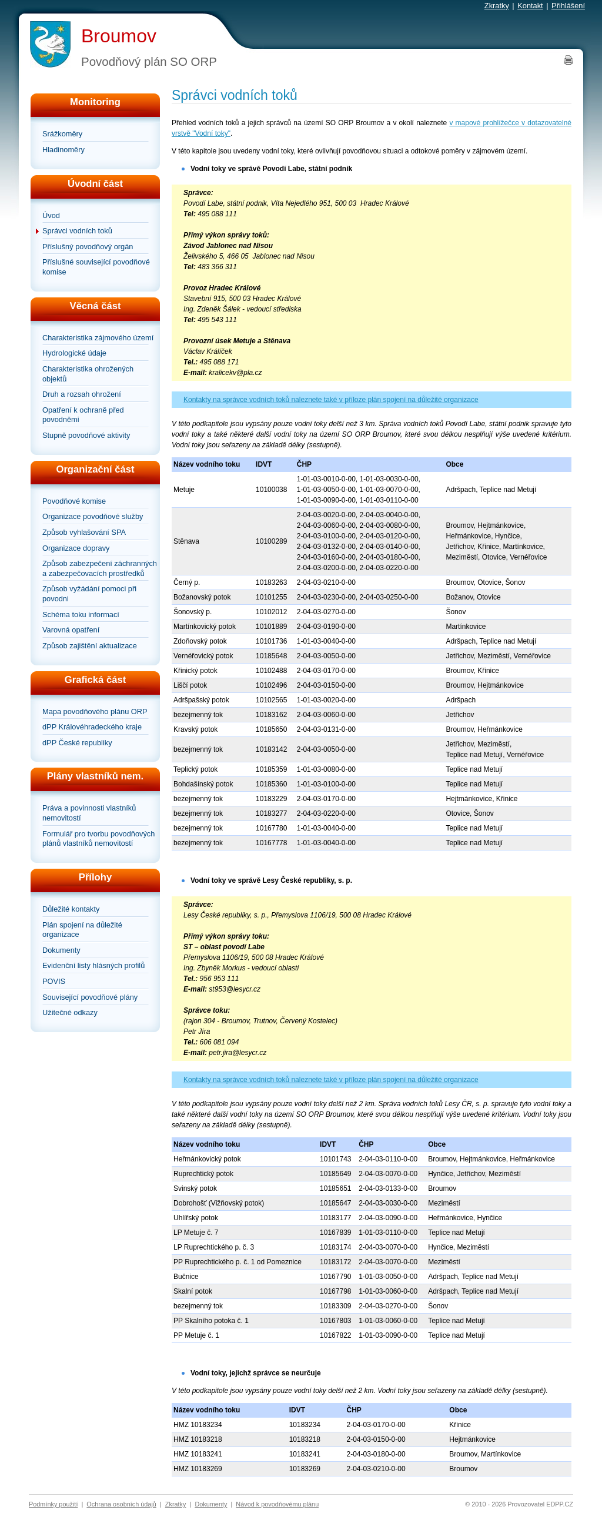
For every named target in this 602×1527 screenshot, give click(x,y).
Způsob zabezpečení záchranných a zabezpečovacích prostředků (99, 568)
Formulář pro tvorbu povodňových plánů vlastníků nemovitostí (98, 838)
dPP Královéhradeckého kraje (92, 726)
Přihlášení (568, 5)
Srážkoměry (62, 133)
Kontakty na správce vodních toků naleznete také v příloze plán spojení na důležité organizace (331, 400)
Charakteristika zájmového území (97, 337)
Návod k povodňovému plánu (277, 1504)
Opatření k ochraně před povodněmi (83, 415)
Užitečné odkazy (70, 1012)
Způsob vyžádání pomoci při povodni (89, 593)
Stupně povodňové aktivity (86, 435)
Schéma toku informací (80, 614)
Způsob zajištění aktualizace (89, 645)
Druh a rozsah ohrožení (81, 394)
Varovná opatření (70, 629)
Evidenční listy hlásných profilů (93, 965)
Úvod (51, 215)
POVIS (53, 981)
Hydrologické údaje (74, 353)
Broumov (118, 35)
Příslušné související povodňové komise (96, 266)
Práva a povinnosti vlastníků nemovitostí (89, 812)
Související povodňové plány (90, 997)
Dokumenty (61, 950)
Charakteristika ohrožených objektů (87, 373)
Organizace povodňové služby (92, 516)
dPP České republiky (77, 742)
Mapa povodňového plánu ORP (95, 711)
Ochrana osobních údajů (121, 1504)
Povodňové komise (74, 501)
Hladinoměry (63, 149)
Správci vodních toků (77, 230)
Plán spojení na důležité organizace (82, 929)
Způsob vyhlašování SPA (84, 532)
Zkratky (496, 5)
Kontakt (530, 5)
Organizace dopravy (76, 548)
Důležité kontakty (70, 909)
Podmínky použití (53, 1504)
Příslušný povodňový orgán (87, 246)
